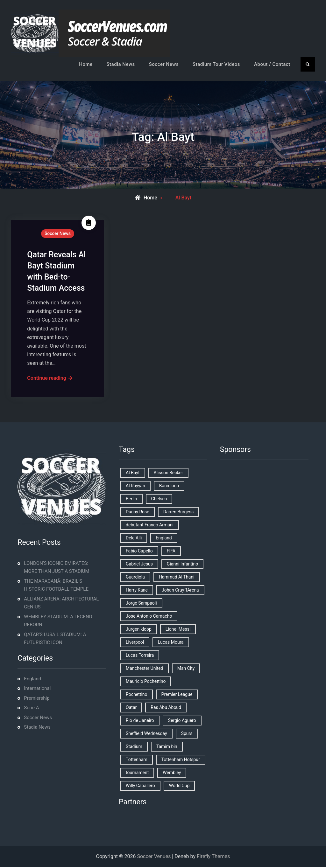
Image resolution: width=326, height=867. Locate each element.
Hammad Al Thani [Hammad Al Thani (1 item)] (177, 576)
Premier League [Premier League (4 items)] (177, 694)
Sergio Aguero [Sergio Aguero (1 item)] (182, 720)
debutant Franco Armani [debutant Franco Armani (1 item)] (150, 524)
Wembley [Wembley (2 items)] (172, 772)
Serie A (31, 708)
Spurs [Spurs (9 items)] (187, 733)
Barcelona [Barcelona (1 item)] (169, 485)
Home (85, 64)
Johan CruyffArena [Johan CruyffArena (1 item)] (180, 590)
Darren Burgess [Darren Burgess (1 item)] (178, 511)
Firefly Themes (213, 856)
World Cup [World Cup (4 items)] (179, 785)
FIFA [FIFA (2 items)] (171, 550)
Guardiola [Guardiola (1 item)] (135, 576)
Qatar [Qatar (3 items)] (131, 707)
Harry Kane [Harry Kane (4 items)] (137, 590)
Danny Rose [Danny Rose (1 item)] (137, 511)
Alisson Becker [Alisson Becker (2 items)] (168, 472)
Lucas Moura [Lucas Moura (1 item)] (171, 642)
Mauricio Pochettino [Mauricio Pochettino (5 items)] (146, 681)
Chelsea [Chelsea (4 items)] (159, 498)
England (32, 679)
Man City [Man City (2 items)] (186, 668)
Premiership (36, 698)
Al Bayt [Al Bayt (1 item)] (132, 472)
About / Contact (272, 64)
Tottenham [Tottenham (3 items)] (136, 759)
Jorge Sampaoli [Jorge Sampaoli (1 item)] (141, 603)
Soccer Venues (154, 856)
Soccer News (164, 64)
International (37, 688)
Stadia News (121, 64)
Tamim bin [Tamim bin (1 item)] (166, 746)
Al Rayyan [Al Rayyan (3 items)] (135, 485)
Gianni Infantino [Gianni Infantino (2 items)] (182, 563)
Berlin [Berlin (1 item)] (131, 498)
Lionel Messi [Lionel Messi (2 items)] (178, 629)
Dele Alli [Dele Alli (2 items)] (134, 537)
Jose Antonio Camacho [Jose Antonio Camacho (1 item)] (149, 616)
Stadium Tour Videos (216, 64)
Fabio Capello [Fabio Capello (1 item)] (139, 550)
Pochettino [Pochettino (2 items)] (136, 694)
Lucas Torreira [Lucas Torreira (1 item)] (140, 655)
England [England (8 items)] (164, 537)
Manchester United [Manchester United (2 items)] (144, 668)
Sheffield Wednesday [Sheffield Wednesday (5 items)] (146, 733)
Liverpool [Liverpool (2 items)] (135, 642)
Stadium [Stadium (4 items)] (134, 746)
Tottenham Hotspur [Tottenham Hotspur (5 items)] (180, 759)
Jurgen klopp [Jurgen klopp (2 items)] (139, 629)
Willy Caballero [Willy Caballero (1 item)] (140, 785)
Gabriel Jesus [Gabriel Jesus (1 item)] (139, 563)
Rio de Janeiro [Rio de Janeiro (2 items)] (140, 720)
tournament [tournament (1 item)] (137, 772)
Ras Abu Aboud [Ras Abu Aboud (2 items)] (166, 707)
